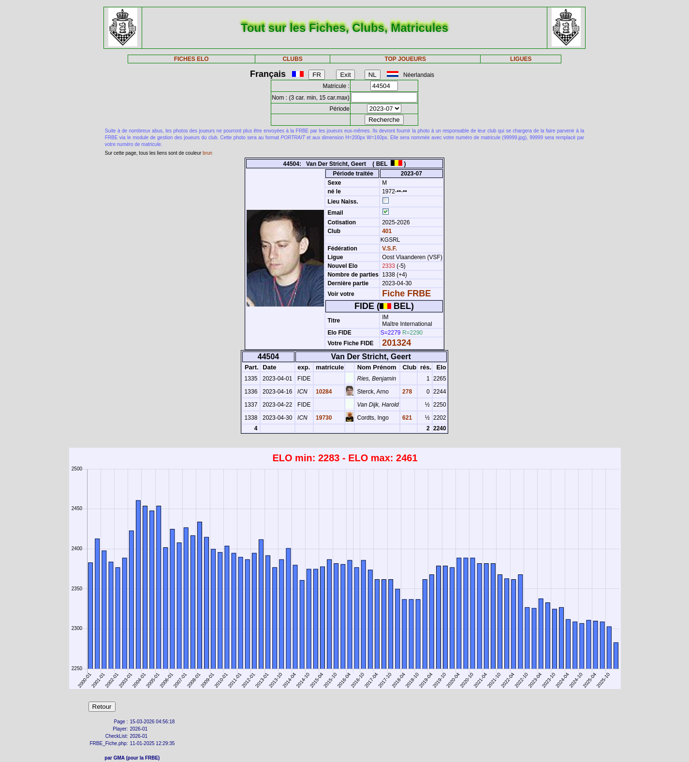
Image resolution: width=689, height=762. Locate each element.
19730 (323, 417)
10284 (323, 391)
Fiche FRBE (406, 293)
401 (386, 231)
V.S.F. (389, 248)
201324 (396, 343)
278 (406, 391)
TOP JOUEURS (405, 59)
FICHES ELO (191, 59)
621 (406, 417)
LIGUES (521, 59)
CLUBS (292, 59)
